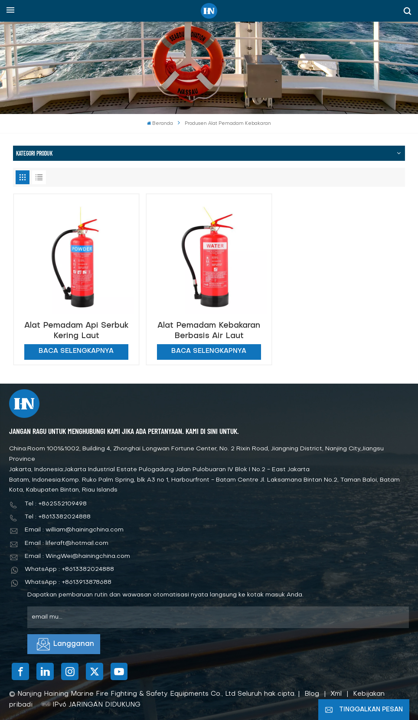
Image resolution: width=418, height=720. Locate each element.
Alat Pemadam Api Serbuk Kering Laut (76, 331)
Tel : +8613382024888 (58, 517)
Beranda (160, 123)
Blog (311, 694)
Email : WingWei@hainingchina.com (77, 556)
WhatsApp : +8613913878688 (68, 582)
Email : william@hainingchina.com (74, 530)
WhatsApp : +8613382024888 (69, 569)
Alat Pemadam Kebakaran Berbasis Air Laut (208, 331)
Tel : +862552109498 (56, 504)
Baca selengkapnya (76, 351)
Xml (336, 694)
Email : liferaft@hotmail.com (66, 543)
